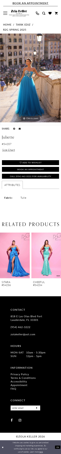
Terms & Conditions (23, 378)
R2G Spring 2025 (14, 29)
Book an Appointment (30, 169)
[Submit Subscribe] (36, 408)
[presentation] (15, 255)
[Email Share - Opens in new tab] (20, 128)
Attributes (12, 185)
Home (7, 24)
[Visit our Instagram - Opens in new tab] (19, 420)
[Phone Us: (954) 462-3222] (37, 13)
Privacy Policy (20, 374)
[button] (5, 13)
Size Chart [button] (8, 150)
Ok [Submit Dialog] (57, 447)
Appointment (19, 385)
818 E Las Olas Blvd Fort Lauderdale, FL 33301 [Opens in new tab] (26, 318)
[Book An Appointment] (30, 3)
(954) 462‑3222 (20, 327)
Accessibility (19, 381)
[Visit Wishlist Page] (50, 13)
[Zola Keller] (19, 13)
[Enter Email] (25, 408)
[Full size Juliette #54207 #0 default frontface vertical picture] (30, 78)
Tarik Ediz (23, 24)
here (41, 451)
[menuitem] (5, 13)
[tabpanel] (30, 78)
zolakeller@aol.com (23, 334)
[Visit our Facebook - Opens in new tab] (12, 420)
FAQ (13, 388)
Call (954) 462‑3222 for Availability (30, 176)
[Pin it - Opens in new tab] (14, 128)
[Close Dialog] (3, 447)
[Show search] (44, 13)
